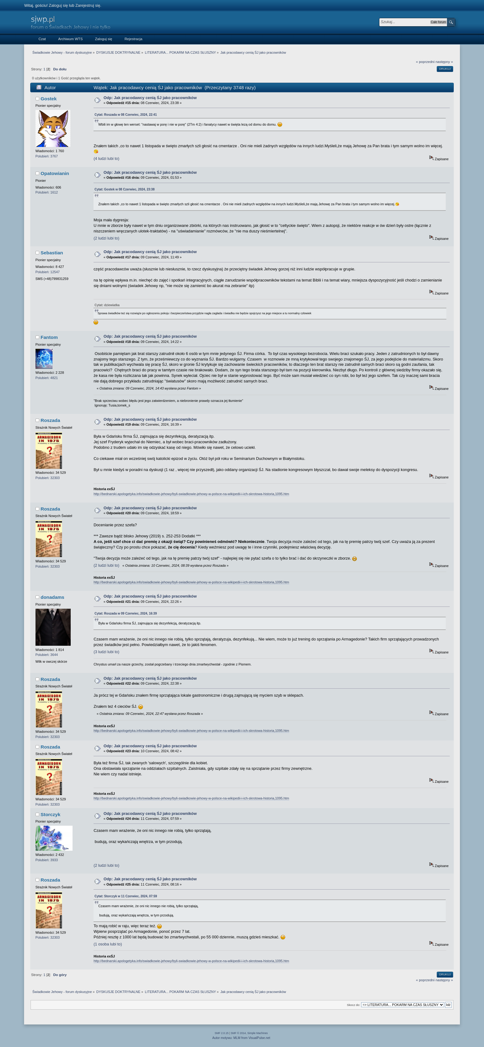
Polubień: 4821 (46, 378)
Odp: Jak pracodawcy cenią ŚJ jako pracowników (150, 97)
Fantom (49, 337)
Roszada (50, 420)
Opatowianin (55, 173)
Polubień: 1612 (46, 192)
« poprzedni (425, 62)
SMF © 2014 (238, 1033)
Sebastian (52, 252)
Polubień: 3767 (46, 156)
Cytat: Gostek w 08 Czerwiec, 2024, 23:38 (124, 189)
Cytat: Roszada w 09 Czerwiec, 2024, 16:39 (125, 613)
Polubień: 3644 (46, 655)
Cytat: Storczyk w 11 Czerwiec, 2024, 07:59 (125, 896)
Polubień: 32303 (47, 478)
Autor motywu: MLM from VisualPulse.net (241, 1038)
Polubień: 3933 (46, 860)
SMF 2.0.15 (222, 1033)
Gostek (49, 98)
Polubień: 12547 (47, 272)
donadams (53, 597)
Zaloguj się (58, 5)
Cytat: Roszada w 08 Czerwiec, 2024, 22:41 (125, 114)
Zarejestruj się (87, 5)
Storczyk (50, 814)
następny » (444, 62)
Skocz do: (353, 1005)
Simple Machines (257, 1033)
